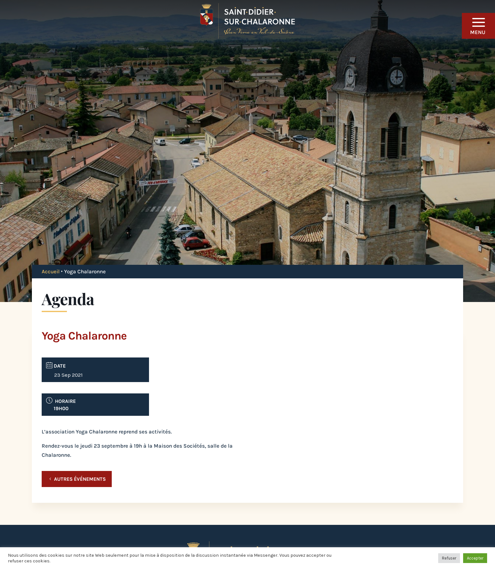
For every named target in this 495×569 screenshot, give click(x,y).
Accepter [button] (475, 558)
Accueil (51, 271)
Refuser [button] (449, 558)
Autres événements (80, 479)
